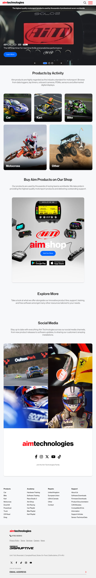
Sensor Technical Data (79, 517)
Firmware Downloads (78, 499)
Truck (6, 511)
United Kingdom (53, 492)
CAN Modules (76, 505)
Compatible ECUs (77, 508)
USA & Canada (53, 499)
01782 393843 (17, 536)
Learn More (10, 54)
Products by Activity (48, 73)
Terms (23, 541)
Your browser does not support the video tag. (48, 35)
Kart (5, 499)
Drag (5, 517)
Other (50, 502)
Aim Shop (30, 502)
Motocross (7, 502)
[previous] (34, 63)
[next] (61, 63)
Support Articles (77, 514)
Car (5, 492)
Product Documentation (79, 502)
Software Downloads (78, 496)
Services (29, 541)
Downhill (7, 505)
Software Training (33, 496)
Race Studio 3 (32, 499)
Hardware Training (33, 492)
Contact (51, 505)
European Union (53, 496)
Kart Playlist (31, 514)
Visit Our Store (48, 253)
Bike (5, 496)
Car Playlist (31, 508)
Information (75, 511)
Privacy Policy (14, 541)
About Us (74, 492)
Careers (37, 541)
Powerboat (7, 508)
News (43, 541)
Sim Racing (31, 505)
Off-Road (7, 514)
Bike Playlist (31, 511)
